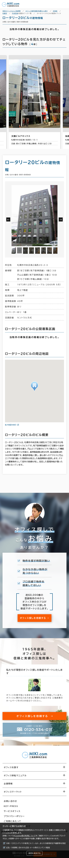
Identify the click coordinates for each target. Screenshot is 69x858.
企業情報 (8, 784)
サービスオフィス (12, 811)
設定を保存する (34, 853)
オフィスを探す (11, 767)
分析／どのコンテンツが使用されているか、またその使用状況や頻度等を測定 (36, 843)
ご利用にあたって (12, 821)
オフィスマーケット (13, 792)
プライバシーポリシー (14, 816)
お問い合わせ (10, 801)
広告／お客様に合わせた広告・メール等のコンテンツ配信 (28, 847)
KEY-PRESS (11, 806)
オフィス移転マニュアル (15, 775)
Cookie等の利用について (25, 836)
